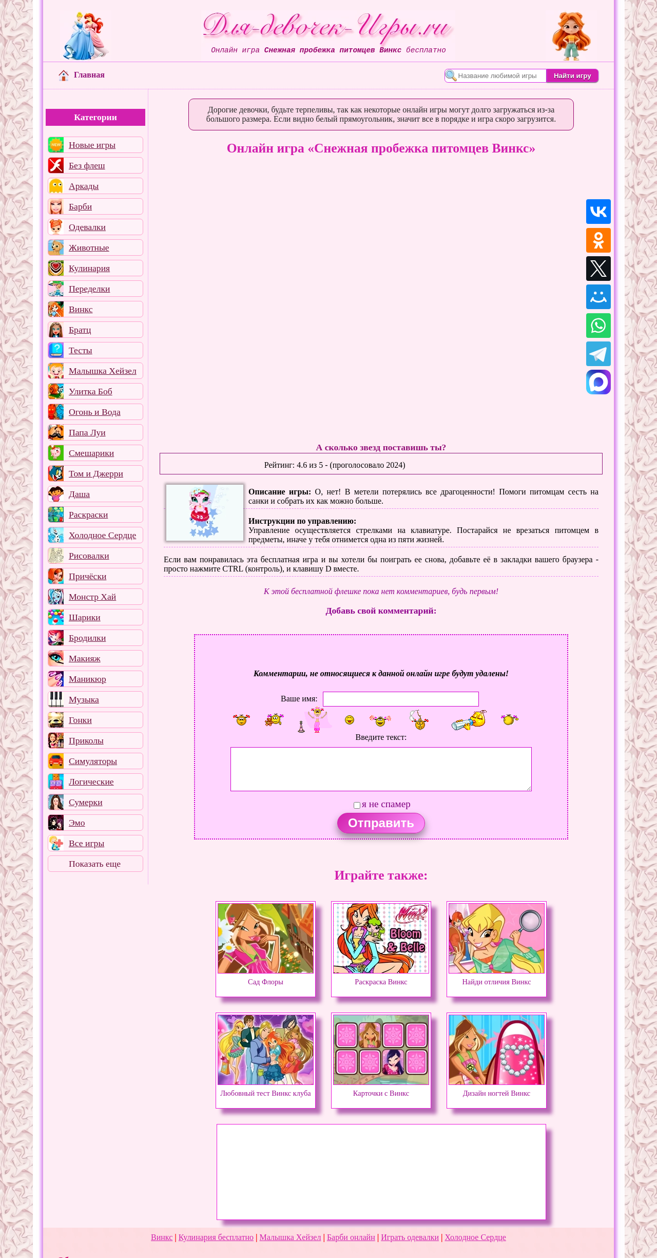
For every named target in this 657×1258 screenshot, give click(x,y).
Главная (82, 74)
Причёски (87, 576)
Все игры (86, 843)
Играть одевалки (410, 1237)
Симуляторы (93, 761)
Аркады (84, 186)
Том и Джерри (96, 473)
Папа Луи (87, 432)
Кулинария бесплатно (216, 1237)
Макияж (85, 658)
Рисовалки (89, 555)
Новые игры (92, 145)
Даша (79, 494)
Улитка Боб (90, 391)
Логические (91, 781)
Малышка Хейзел (103, 371)
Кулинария (89, 268)
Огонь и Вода (95, 412)
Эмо (77, 822)
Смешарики (91, 453)
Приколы (86, 740)
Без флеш (87, 165)
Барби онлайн (351, 1237)
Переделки (89, 288)
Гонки (80, 720)
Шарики (85, 617)
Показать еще (95, 864)
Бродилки (87, 638)
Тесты (80, 350)
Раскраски (88, 514)
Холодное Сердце (102, 535)
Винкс (80, 309)
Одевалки (87, 227)
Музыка (84, 699)
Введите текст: (381, 737)
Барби (80, 206)
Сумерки (86, 802)
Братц (80, 330)
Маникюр (87, 679)
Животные (89, 247)
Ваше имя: (299, 698)
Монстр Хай (92, 597)
